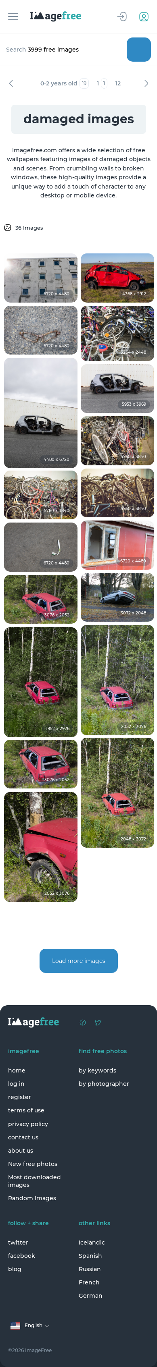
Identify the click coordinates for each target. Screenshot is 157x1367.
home (16, 1070)
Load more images (78, 961)
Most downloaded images (34, 1181)
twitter (18, 1242)
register (19, 1097)
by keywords (97, 1070)
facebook (21, 1255)
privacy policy (28, 1124)
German (91, 1295)
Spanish (90, 1255)
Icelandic (92, 1242)
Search (139, 49)
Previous (11, 83)
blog (14, 1269)
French (89, 1282)
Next (146, 83)
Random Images (32, 1198)
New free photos (32, 1164)
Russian (90, 1269)
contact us (23, 1137)
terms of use (26, 1110)
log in (16, 1083)
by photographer (104, 1083)
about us (20, 1150)
